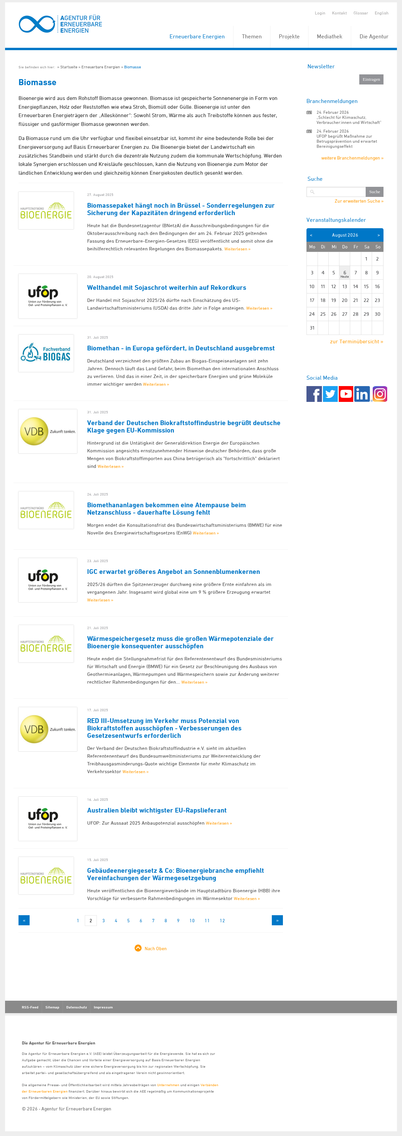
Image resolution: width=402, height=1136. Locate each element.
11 (207, 920)
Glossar (361, 12)
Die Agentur (374, 36)
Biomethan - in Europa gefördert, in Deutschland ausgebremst (181, 348)
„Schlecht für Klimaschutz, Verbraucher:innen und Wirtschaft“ (349, 119)
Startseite (68, 66)
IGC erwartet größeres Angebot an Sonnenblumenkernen (173, 571)
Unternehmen (168, 1084)
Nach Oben (156, 948)
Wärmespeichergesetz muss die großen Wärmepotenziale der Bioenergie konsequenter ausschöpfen (180, 642)
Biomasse (132, 66)
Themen (252, 36)
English (382, 12)
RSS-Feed (30, 1007)
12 (222, 920)
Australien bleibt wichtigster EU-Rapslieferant (157, 810)
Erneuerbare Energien (197, 36)
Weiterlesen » (237, 248)
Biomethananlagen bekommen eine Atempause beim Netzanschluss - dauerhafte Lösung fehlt (166, 508)
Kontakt (339, 12)
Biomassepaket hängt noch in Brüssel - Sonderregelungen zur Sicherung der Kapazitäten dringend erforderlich (181, 209)
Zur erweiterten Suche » (359, 201)
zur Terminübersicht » (356, 341)
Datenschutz (76, 1007)
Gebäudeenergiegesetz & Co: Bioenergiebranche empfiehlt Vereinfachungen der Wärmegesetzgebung (175, 874)
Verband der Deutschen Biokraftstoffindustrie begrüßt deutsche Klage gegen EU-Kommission (184, 426)
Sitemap (52, 1007)
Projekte (289, 36)
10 (192, 920)
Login (320, 12)
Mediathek (329, 36)
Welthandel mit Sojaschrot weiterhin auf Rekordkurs (166, 287)
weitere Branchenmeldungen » (352, 158)
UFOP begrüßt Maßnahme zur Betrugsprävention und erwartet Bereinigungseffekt (347, 141)
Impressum (103, 1007)
